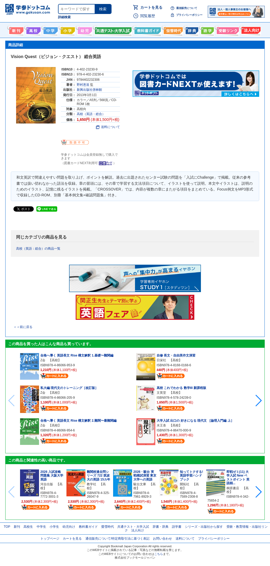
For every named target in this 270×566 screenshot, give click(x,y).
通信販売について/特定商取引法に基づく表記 (117, 538)
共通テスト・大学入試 (112, 29)
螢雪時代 (173, 29)
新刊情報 (15, 29)
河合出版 (46, 484)
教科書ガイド (147, 29)
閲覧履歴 (147, 16)
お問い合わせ (162, 538)
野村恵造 (83, 85)
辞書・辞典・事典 (191, 29)
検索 (103, 9)
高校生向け (32, 29)
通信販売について (186, 8)
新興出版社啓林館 (89, 90)
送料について (108, 127)
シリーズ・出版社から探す (204, 527)
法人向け (250, 29)
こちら (158, 553)
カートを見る (151, 7)
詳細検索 (64, 17)
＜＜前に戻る (22, 327)
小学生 (54, 527)
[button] (258, 400)
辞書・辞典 (160, 527)
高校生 (28, 527)
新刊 (17, 527)
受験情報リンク (227, 29)
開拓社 (184, 484)
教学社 (91, 484)
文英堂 (161, 392)
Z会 (42, 360)
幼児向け (84, 29)
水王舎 (161, 425)
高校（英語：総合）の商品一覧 (38, 248)
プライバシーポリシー (189, 14)
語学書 (207, 29)
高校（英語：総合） (91, 114)
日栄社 (161, 360)
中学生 (41, 527)
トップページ (49, 538)
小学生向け (67, 29)
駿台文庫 (139, 484)
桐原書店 (232, 488)
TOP (7, 527)
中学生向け (50, 29)
